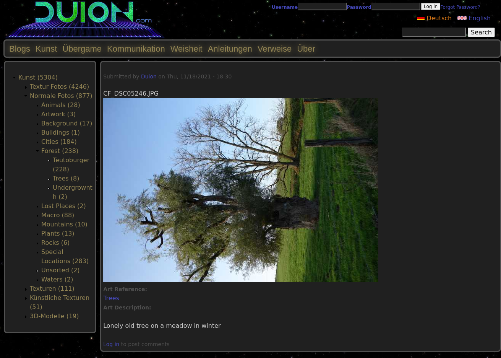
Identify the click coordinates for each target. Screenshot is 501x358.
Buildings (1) (60, 132)
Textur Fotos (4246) (59, 86)
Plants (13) (58, 233)
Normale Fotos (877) (61, 95)
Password (359, 7)
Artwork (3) (58, 114)
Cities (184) (59, 141)
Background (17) (66, 123)
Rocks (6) (55, 242)
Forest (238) (59, 151)
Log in (111, 344)
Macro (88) (57, 215)
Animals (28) (60, 105)
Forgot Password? (460, 7)
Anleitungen (230, 49)
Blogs (19, 49)
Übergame (82, 49)
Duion (149, 76)
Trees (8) (66, 178)
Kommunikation (136, 49)
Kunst (46, 49)
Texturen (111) (52, 288)
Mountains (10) (64, 224)
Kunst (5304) (38, 77)
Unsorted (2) (60, 270)
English (474, 18)
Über (306, 49)
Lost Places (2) (63, 206)
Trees (111, 298)
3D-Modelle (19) (54, 316)
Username (285, 7)
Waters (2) (57, 279)
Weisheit (186, 49)
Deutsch (434, 18)
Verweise (275, 49)
